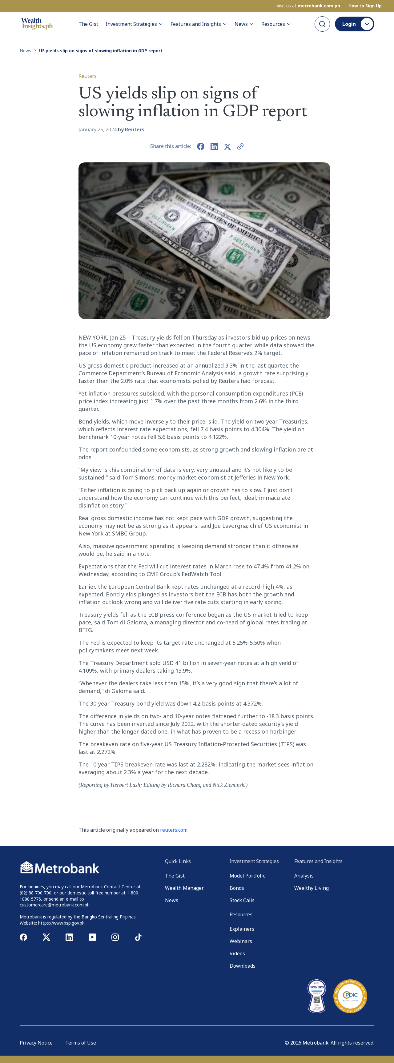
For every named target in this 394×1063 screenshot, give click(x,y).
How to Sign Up (365, 6)
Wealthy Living (311, 888)
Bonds (237, 888)
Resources (276, 24)
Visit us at (308, 6)
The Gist (88, 24)
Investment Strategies (134, 24)
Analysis (304, 875)
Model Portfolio (248, 875)
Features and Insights (199, 24)
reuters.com (173, 829)
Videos (237, 953)
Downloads (242, 965)
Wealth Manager (184, 888)
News (244, 24)
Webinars (241, 941)
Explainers (242, 929)
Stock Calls (242, 900)
